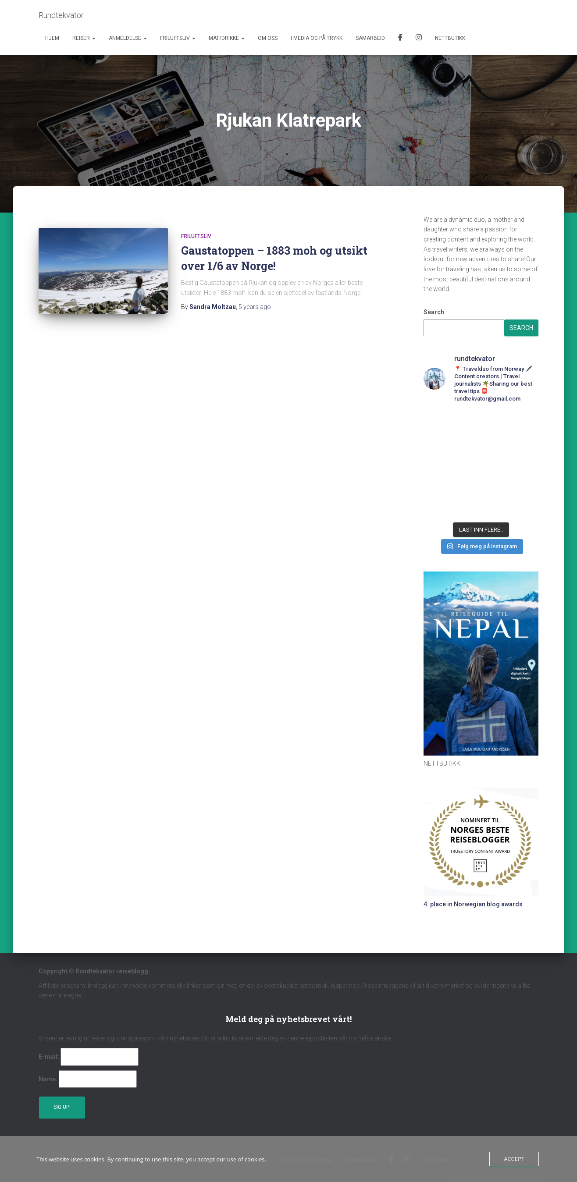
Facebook (400, 38)
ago (255, 306)
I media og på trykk (316, 38)
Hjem (52, 38)
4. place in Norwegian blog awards (473, 904)
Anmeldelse (128, 38)
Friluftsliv (178, 38)
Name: (48, 1079)
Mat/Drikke (227, 38)
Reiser (84, 38)
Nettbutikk (450, 38)
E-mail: (49, 1056)
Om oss (268, 38)
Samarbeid (370, 38)
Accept (514, 1159)
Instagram (418, 38)
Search (434, 312)
